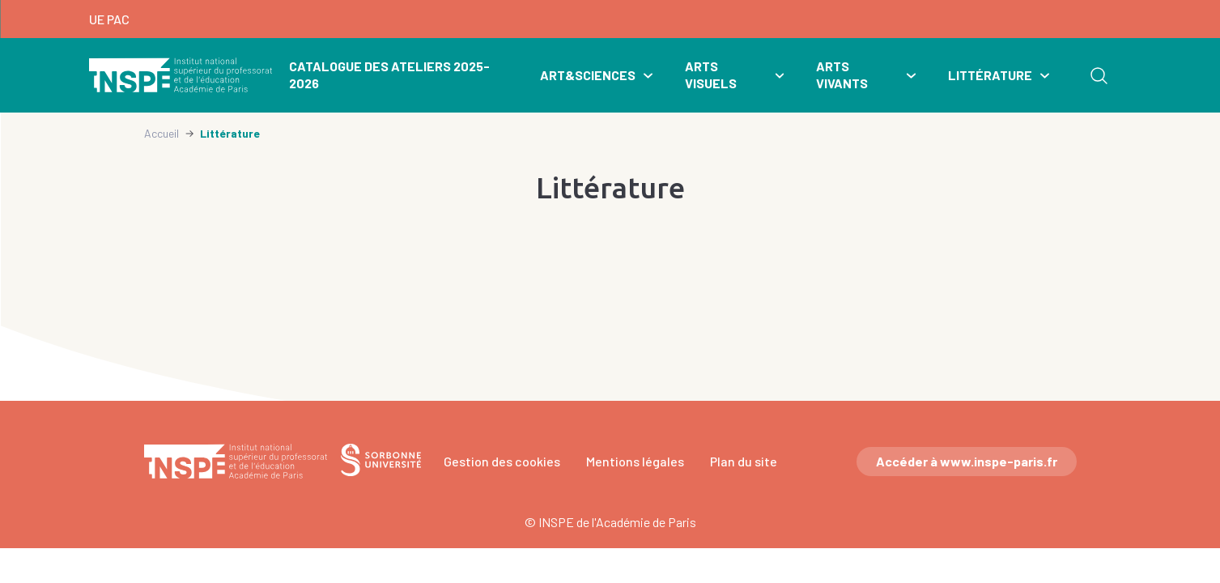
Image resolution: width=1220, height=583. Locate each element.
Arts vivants (842, 74)
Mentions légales (635, 461)
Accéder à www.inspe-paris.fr (966, 461)
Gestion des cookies (502, 461)
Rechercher (1098, 75)
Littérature (990, 75)
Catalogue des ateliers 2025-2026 (389, 74)
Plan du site (743, 461)
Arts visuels (711, 74)
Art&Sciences (588, 75)
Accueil (161, 133)
